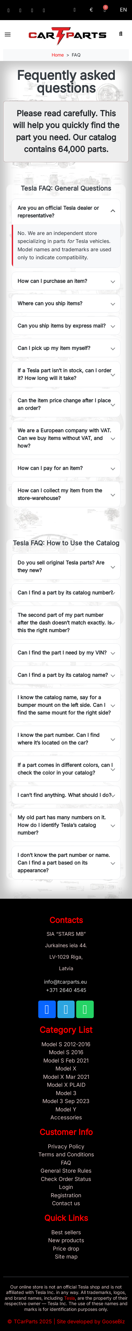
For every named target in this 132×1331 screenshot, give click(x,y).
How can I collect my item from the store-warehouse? (60, 494)
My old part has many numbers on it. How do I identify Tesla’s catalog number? (62, 825)
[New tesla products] (66, 1240)
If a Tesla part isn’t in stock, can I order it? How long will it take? (64, 374)
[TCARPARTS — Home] (67, 36)
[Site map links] (66, 1257)
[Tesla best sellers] (66, 1233)
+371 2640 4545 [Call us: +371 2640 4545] (66, 990)
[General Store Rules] (66, 1171)
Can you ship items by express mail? (62, 325)
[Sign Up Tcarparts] (66, 1195)
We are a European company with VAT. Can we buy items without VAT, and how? (64, 438)
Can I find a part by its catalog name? (63, 675)
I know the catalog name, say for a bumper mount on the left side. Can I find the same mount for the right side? (64, 705)
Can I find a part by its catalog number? (65, 592)
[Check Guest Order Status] (66, 1179)
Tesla (69, 1298)
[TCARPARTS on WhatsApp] (32, 10)
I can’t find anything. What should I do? (64, 795)
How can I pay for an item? (50, 468)
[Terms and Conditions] (66, 1155)
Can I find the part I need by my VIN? (62, 652)
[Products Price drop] (66, 1249)
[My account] (74, 10)
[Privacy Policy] (66, 1147)
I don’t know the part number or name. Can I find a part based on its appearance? (64, 862)
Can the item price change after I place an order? (64, 404)
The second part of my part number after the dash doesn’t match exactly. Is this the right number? (64, 622)
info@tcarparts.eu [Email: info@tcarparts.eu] (66, 982)
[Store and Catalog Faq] (66, 1163)
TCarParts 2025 (33, 1321)
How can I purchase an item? (52, 281)
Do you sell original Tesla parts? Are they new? (61, 566)
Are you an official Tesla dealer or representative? (58, 212)
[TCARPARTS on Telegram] (20, 10)
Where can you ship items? (50, 303)
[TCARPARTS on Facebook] (9, 10)
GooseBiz (113, 1321)
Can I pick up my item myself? (54, 348)
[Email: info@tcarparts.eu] (44, 10)
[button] (120, 33)
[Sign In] (66, 1187)
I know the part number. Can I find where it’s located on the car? (58, 739)
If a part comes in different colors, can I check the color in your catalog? (65, 769)
